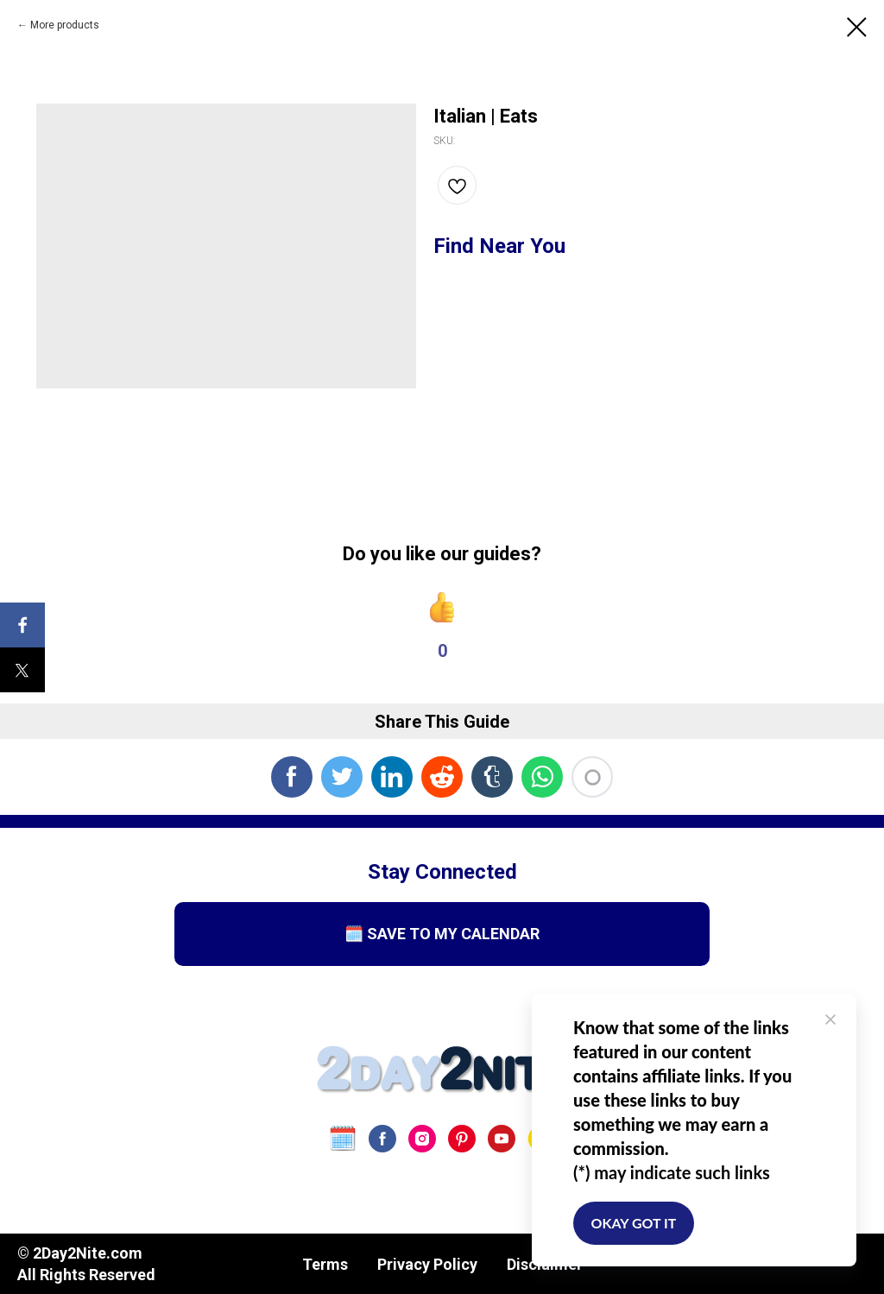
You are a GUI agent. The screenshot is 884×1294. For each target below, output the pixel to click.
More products (64, 25)
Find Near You (499, 246)
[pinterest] (462, 1138)
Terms (325, 1264)
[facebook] (382, 1138)
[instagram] (422, 1138)
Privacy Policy (427, 1264)
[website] (343, 1138)
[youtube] (501, 1138)
